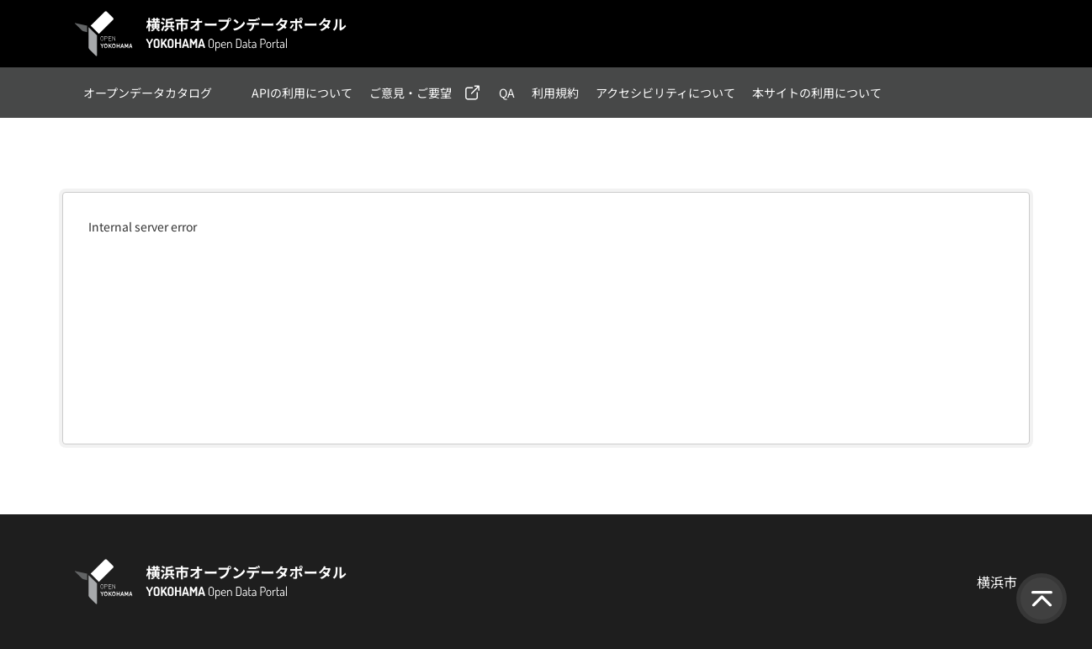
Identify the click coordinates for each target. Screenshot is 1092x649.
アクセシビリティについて (665, 92)
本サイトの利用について (817, 92)
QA (507, 92)
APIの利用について (302, 92)
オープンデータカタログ (147, 92)
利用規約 (555, 92)
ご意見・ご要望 (410, 92)
